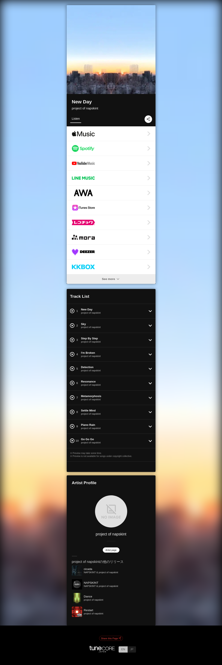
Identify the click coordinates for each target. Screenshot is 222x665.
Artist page (111, 550)
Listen (76, 118)
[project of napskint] (111, 511)
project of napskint (85, 108)
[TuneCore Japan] (102, 651)
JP (131, 649)
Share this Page (111, 638)
